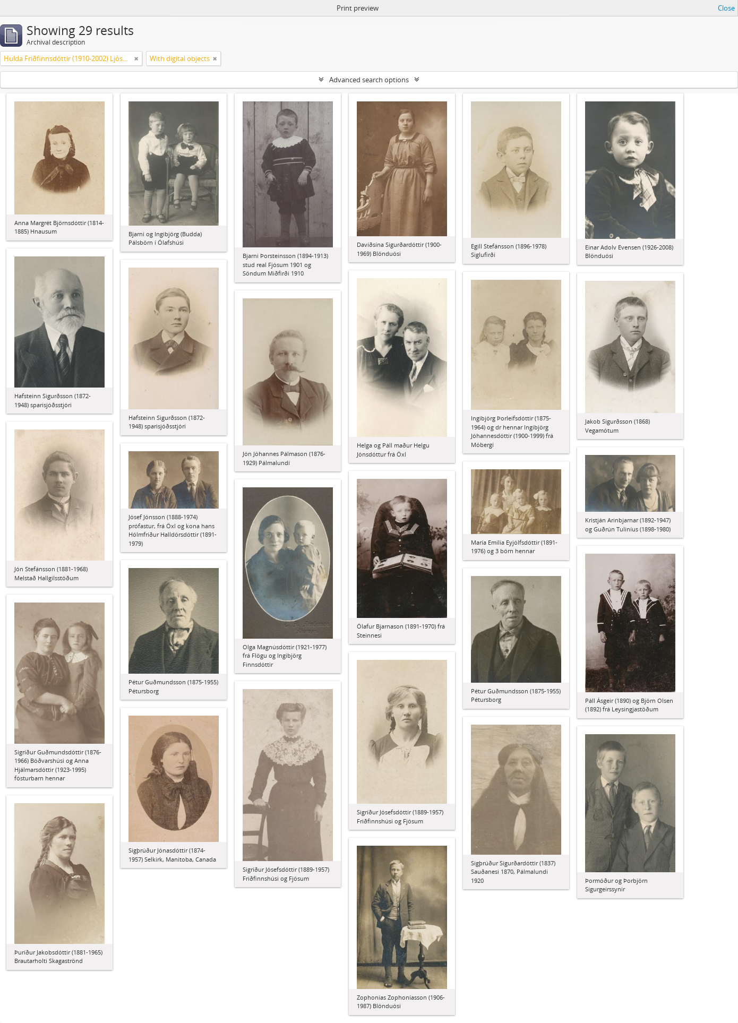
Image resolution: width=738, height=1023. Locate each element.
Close (726, 8)
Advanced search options (369, 79)
